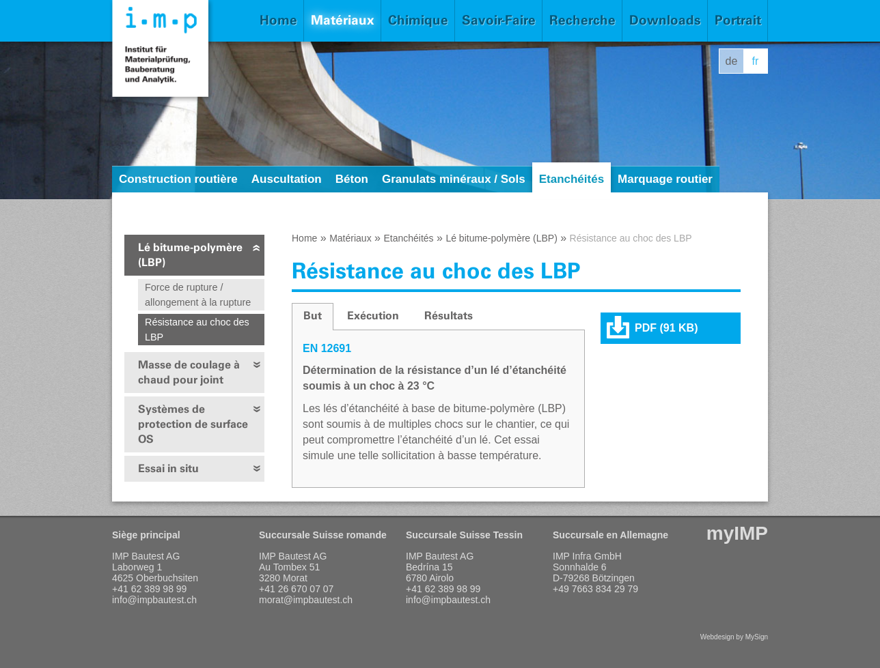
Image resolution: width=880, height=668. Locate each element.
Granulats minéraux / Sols (453, 179)
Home (278, 20)
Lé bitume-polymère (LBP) (190, 255)
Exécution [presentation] (373, 315)
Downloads (665, 20)
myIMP (737, 533)
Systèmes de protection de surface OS (193, 424)
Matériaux (342, 20)
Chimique (418, 20)
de (732, 61)
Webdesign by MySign (734, 637)
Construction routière (178, 179)
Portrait (738, 20)
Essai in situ (168, 468)
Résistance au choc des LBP (197, 330)
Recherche (582, 20)
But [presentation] (312, 315)
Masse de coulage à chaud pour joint (189, 372)
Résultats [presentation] (448, 315)
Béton (351, 179)
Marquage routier (665, 179)
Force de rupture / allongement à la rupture (198, 295)
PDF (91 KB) (666, 328)
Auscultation (286, 179)
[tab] (312, 316)
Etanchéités (571, 179)
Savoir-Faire (499, 20)
